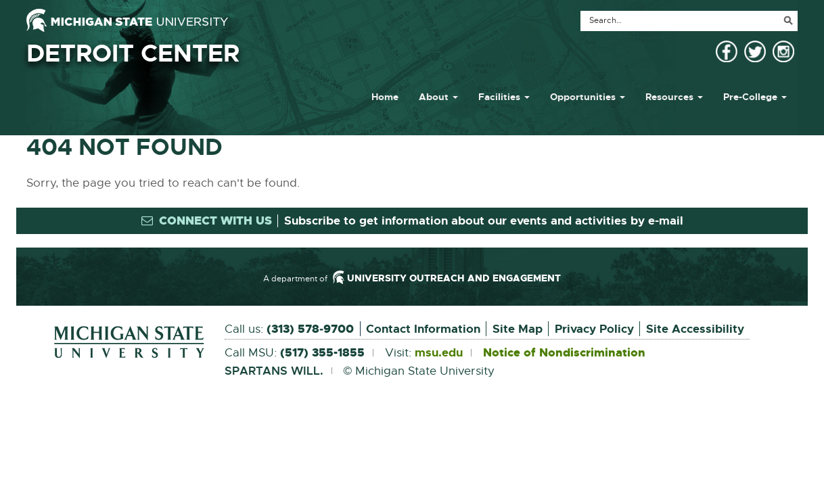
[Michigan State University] (127, 20)
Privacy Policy (594, 328)
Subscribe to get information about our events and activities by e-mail (483, 220)
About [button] (438, 97)
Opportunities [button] (587, 97)
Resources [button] (674, 97)
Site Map (518, 328)
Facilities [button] (504, 97)
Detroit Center (132, 53)
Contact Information (423, 328)
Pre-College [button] (755, 97)
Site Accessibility (695, 328)
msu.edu (439, 353)
